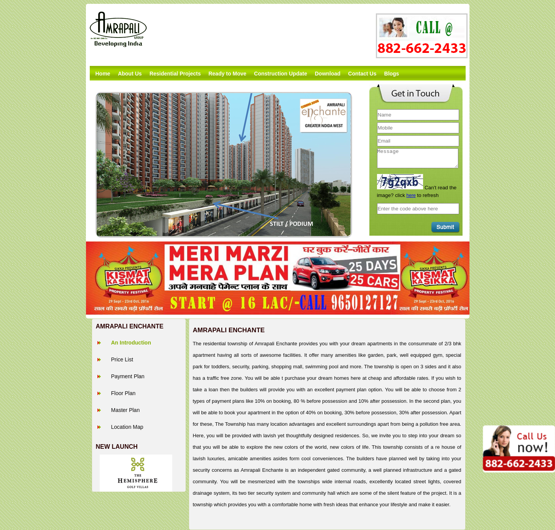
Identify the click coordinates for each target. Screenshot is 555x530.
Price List (122, 359)
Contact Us (362, 74)
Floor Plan (123, 393)
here (411, 195)
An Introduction (131, 343)
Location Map (127, 427)
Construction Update (280, 74)
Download (328, 74)
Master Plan (125, 410)
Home (103, 74)
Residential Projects (175, 74)
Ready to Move (227, 74)
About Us (130, 74)
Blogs (391, 74)
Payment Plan (128, 376)
